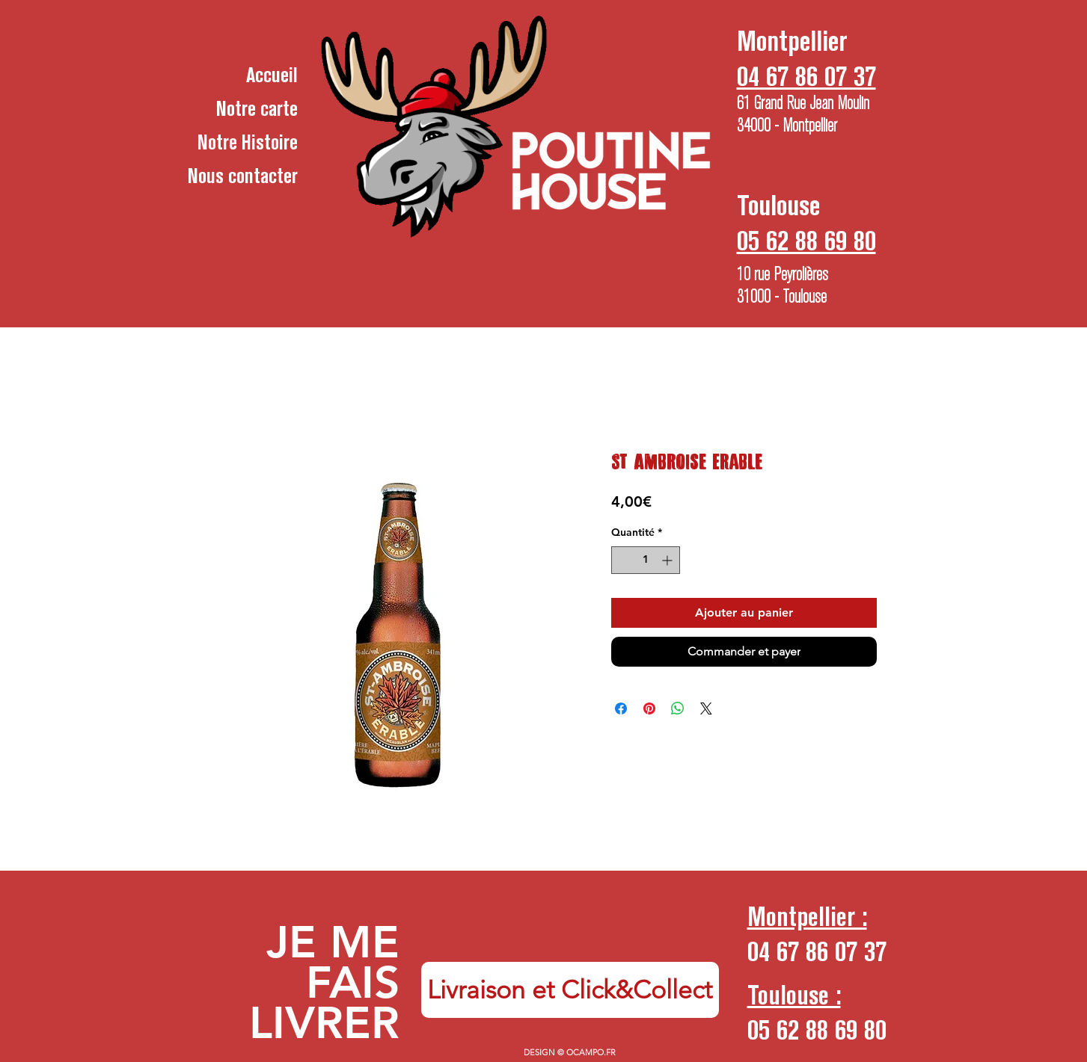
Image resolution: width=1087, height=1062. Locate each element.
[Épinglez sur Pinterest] (649, 708)
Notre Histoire (248, 142)
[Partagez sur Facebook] (621, 708)
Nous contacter (243, 176)
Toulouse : (794, 995)
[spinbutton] (645, 560)
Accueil (272, 75)
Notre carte (257, 108)
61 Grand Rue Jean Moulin (803, 103)
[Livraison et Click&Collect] (570, 990)
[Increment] (668, 560)
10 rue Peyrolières (782, 274)
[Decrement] (622, 560)
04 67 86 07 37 (817, 951)
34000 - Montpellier (787, 125)
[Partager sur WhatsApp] (678, 708)
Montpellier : (807, 916)
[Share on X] (706, 708)
